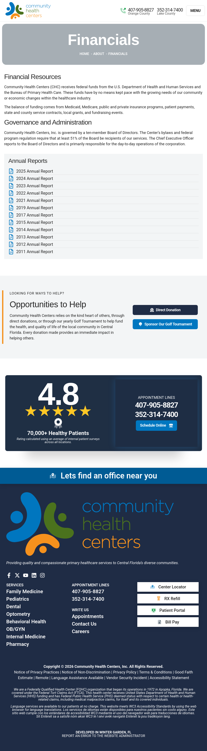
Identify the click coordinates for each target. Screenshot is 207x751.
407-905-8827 (141, 10)
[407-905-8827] (123, 10)
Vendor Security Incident (126, 678)
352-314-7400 (170, 10)
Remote (42, 678)
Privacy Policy (124, 672)
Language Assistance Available (77, 678)
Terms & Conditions (155, 672)
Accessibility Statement (169, 678)
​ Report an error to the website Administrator (103, 734)
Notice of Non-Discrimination (86, 672)
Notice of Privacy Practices (36, 672)
